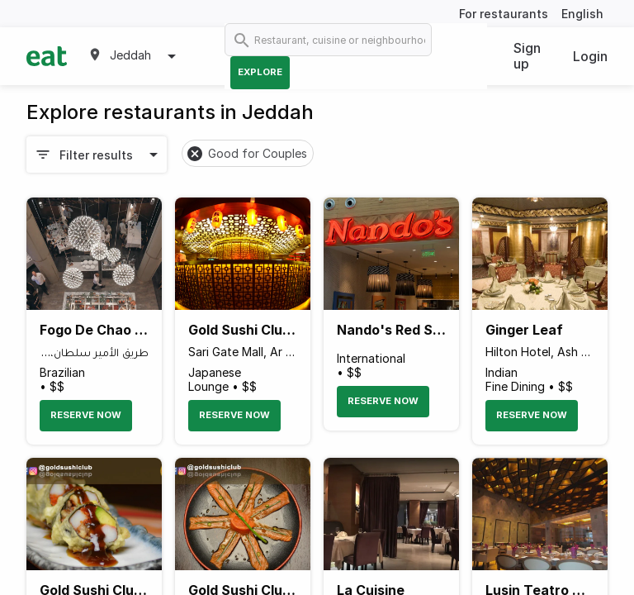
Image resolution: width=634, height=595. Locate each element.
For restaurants (503, 14)
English (582, 14)
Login (590, 56)
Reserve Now (85, 415)
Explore (260, 72)
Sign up (527, 56)
